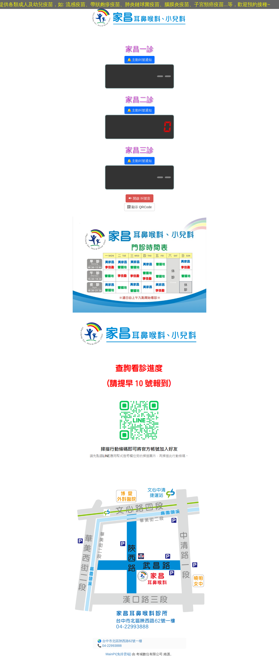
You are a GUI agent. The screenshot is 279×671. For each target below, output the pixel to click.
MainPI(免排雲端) (118, 654)
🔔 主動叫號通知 (139, 60)
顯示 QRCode (139, 207)
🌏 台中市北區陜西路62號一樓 (119, 641)
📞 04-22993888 (109, 645)
